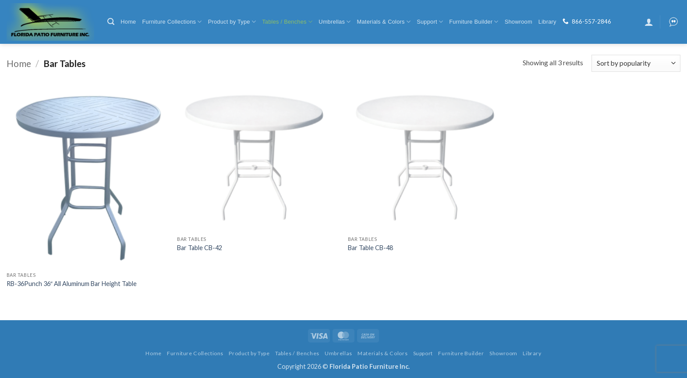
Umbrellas (335, 22)
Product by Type (232, 22)
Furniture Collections (172, 22)
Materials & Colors (384, 22)
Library (547, 21)
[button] (110, 21)
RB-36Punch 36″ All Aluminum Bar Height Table (72, 283)
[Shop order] (635, 63)
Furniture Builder (473, 22)
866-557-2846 (591, 21)
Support (430, 22)
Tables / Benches (287, 22)
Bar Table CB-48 (370, 247)
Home (128, 21)
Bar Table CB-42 (199, 247)
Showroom (518, 21)
